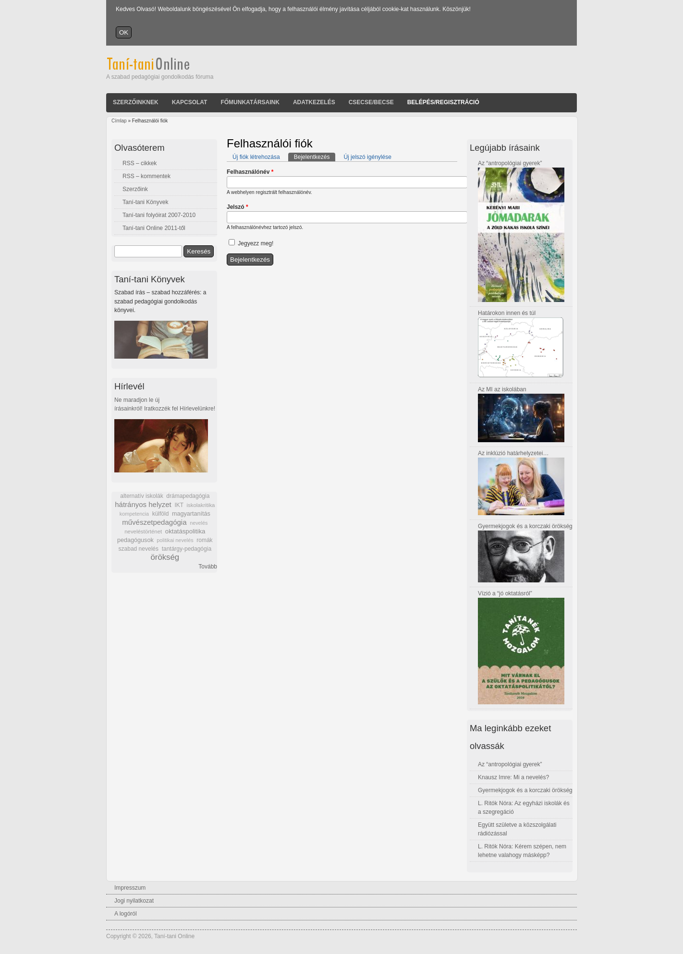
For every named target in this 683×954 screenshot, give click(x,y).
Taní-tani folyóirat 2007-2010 (158, 215)
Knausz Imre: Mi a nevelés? (513, 777)
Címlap (119, 120)
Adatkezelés (314, 102)
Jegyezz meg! (255, 243)
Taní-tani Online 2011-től (153, 228)
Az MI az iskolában (502, 389)
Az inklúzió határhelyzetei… (513, 453)
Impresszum (130, 887)
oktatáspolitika (185, 531)
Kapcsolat (189, 102)
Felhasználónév (250, 172)
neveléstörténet (143, 531)
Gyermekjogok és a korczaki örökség (525, 526)
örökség (164, 557)
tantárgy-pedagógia (186, 548)
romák (204, 540)
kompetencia (134, 514)
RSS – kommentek (146, 176)
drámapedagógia (187, 496)
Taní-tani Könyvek (145, 202)
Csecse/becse (371, 102)
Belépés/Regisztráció (443, 102)
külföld (160, 513)
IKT (178, 505)
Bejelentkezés (315, 156)
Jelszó (237, 207)
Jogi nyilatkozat (134, 900)
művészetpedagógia (154, 522)
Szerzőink (135, 189)
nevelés (198, 523)
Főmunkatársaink (249, 102)
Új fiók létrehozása (256, 157)
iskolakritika (201, 505)
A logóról (125, 913)
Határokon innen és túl (507, 313)
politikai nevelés (175, 540)
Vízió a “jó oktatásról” (505, 593)
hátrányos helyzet (143, 504)
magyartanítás (191, 513)
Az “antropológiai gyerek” (510, 163)
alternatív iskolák (141, 496)
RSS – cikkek (139, 163)
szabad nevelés (139, 548)
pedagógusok (135, 540)
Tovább (207, 566)
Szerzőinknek (136, 102)
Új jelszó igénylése (367, 157)
